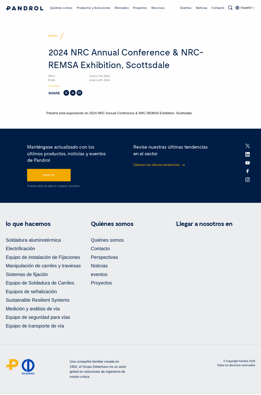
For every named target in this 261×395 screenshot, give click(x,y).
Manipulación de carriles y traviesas (43, 266)
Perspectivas (104, 257)
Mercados (122, 7)
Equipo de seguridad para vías (38, 318)
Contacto (218, 7)
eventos (99, 275)
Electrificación (20, 249)
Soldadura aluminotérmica (33, 240)
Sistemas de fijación (27, 275)
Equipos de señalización (31, 292)
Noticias (201, 7)
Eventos (186, 7)
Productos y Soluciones (93, 7)
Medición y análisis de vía (33, 309)
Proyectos (140, 7)
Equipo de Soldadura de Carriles (40, 283)
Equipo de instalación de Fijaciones (43, 257)
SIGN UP (49, 175)
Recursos (158, 7)
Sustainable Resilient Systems (38, 300)
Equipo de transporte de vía (35, 326)
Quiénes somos (61, 7)
